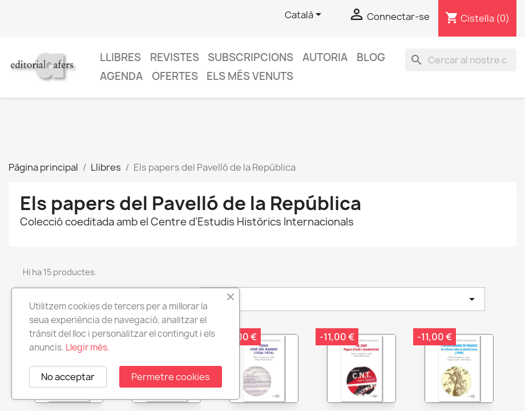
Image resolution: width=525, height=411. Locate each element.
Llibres (120, 57)
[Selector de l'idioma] (305, 15)
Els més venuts (250, 76)
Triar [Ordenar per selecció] (343, 299)
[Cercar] (460, 60)
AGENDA (121, 76)
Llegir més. (88, 347)
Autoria (325, 57)
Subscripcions (250, 57)
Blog (371, 57)
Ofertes (175, 76)
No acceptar (68, 376)
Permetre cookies (170, 376)
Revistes (174, 57)
